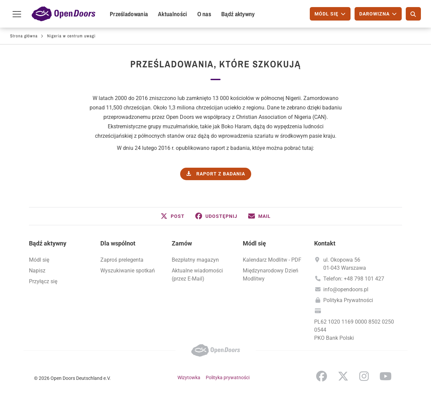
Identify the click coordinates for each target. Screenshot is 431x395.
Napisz (37, 270)
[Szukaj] (413, 14)
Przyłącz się (43, 281)
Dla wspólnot (117, 243)
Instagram (364, 376)
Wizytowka (188, 377)
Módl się (39, 260)
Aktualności (172, 14)
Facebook (321, 376)
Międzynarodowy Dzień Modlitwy (270, 274)
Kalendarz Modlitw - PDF (272, 260)
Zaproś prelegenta (121, 260)
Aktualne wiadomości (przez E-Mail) (197, 274)
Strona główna (24, 36)
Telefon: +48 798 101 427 (353, 278)
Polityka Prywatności (348, 300)
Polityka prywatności (228, 377)
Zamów (182, 243)
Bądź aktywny (238, 14)
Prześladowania (129, 14)
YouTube (385, 376)
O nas (204, 14)
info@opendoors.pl (345, 289)
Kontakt (324, 243)
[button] (173, 216)
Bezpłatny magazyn (195, 260)
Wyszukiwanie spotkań (127, 270)
